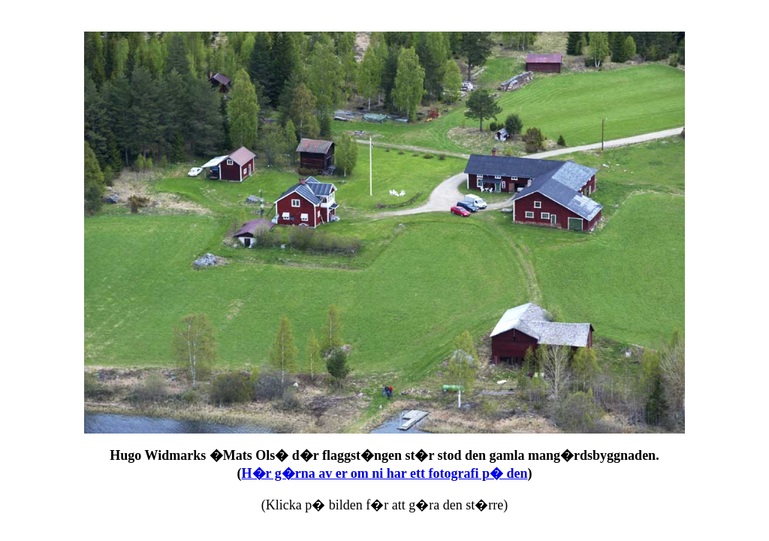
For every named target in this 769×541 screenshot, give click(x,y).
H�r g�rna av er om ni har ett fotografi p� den (385, 473)
